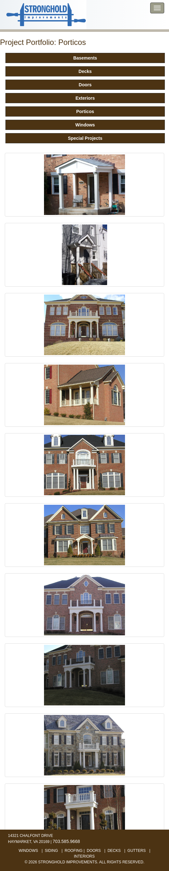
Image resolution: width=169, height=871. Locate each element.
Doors (85, 84)
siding (51, 850)
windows (28, 850)
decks (114, 850)
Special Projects (85, 138)
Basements (85, 58)
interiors (84, 856)
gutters (137, 850)
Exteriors (85, 98)
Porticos (85, 111)
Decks (85, 71)
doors (94, 850)
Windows (85, 124)
